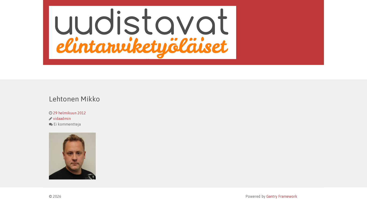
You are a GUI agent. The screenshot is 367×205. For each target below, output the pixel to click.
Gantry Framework (281, 196)
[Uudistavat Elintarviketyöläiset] (142, 32)
